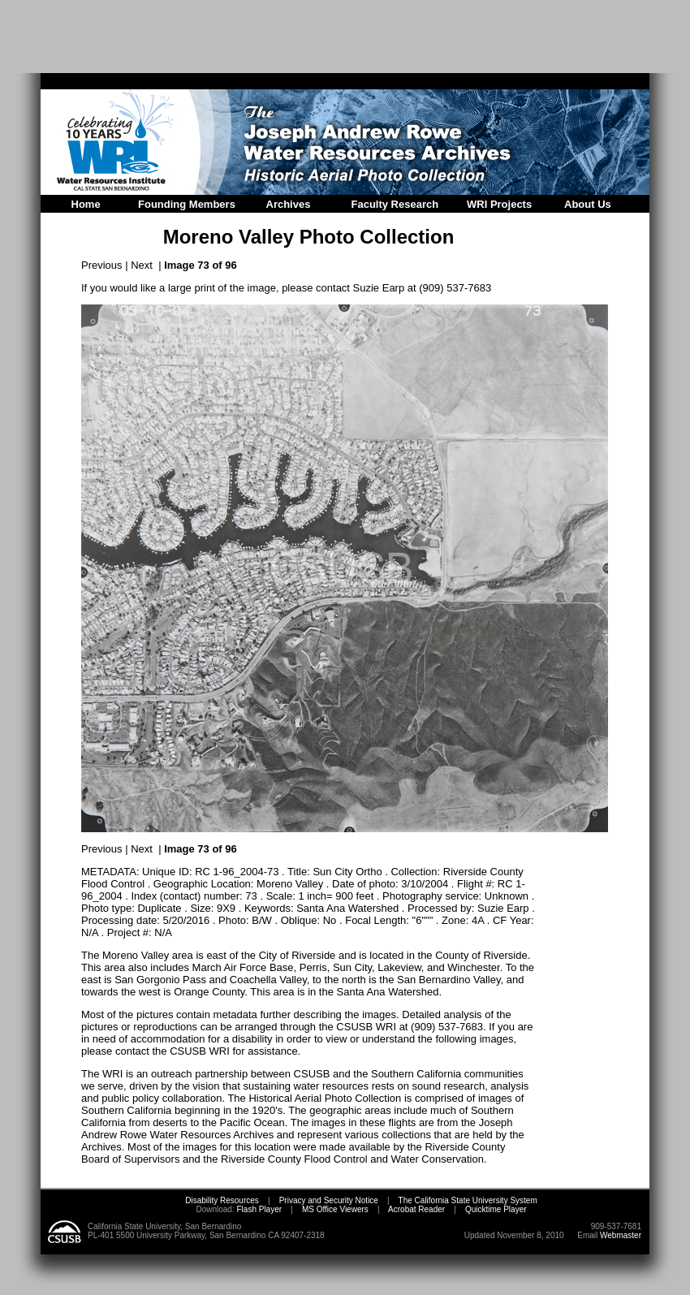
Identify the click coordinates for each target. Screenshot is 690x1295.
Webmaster (620, 1235)
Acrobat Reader (416, 1209)
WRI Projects (499, 204)
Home (86, 204)
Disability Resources (222, 1200)
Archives (288, 204)
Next (142, 265)
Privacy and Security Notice (328, 1200)
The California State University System (468, 1200)
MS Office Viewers (335, 1209)
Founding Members (186, 204)
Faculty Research (395, 204)
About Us (587, 204)
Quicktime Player (496, 1209)
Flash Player (258, 1209)
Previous (102, 265)
